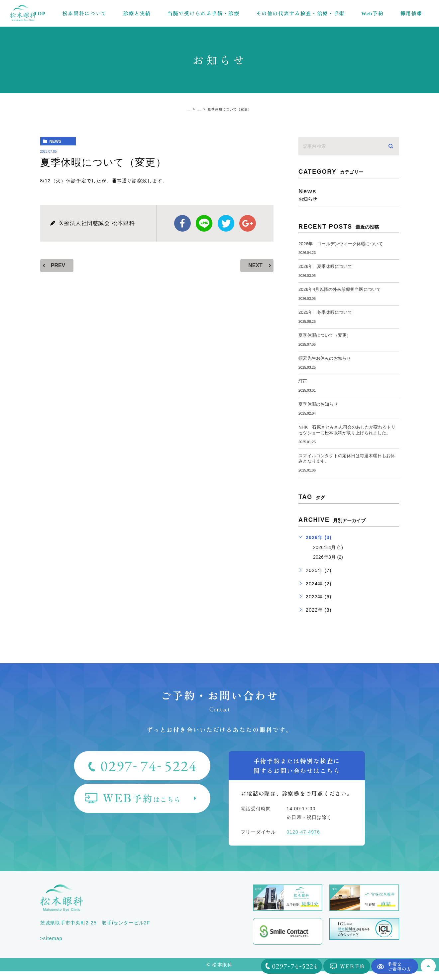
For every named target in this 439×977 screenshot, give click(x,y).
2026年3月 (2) (330, 562)
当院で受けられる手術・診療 (203, 13)
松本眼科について (84, 13)
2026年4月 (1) (330, 553)
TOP (40, 13)
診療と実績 (137, 13)
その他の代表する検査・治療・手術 (300, 13)
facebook (182, 223)
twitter (226, 223)
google (247, 223)
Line (204, 223)
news (55, 141)
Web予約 (372, 13)
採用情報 (411, 13)
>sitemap (51, 944)
